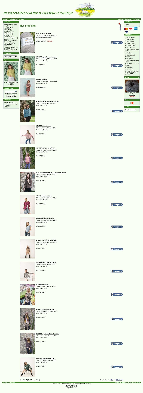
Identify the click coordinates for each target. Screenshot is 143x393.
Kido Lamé (130, 69)
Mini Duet (129, 53)
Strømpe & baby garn (9, 49)
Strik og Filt (7, 30)
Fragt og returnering (9, 102)
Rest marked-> (8, 44)
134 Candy (130, 67)
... (115, 380)
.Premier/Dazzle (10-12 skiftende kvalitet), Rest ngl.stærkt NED (132, 73)
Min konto (120, 19)
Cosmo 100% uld (131, 45)
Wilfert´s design (8, 43)
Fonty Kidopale (131, 47)
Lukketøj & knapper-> (9, 38)
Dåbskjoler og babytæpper (7, 33)
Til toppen (6, 19)
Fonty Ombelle (131, 37)
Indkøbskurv (128, 19)
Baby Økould (130, 41)
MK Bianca (130, 58)
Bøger (5, 39)
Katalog (12, 19)
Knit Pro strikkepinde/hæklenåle (10, 46)
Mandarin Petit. (131, 39)
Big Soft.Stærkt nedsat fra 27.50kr (132, 93)
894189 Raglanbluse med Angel (11, 82)
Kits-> (5, 35)
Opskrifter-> (7, 31)
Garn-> (6, 28)
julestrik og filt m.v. (9, 36)
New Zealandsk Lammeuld (130, 55)
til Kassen (136, 19)
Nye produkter (20, 19)
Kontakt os (6, 106)
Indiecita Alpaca (131, 43)
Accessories (7, 48)
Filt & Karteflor (7, 27)
